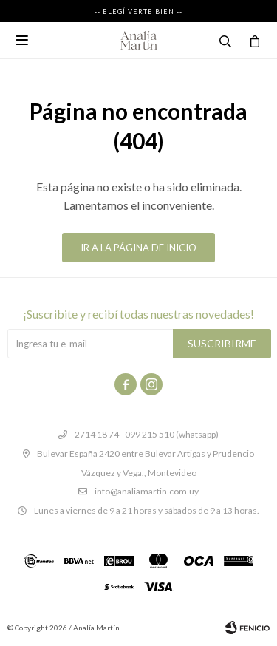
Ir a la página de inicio (138, 248)
